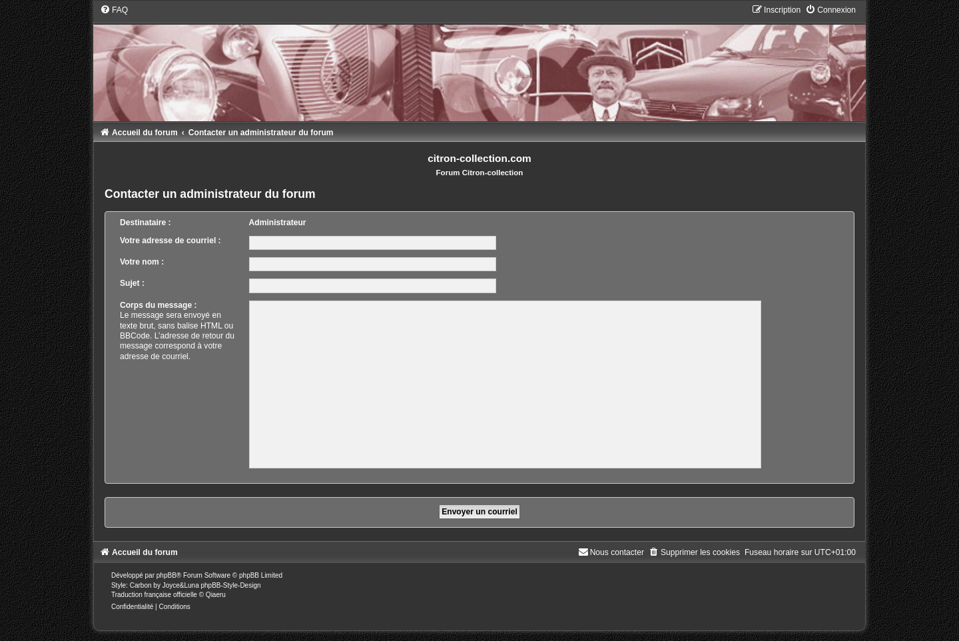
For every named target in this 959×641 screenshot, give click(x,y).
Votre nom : (142, 262)
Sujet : (132, 283)
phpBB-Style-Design (230, 585)
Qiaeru (216, 594)
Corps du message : (158, 305)
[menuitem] (114, 10)
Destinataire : (145, 222)
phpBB (166, 575)
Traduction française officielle (154, 594)
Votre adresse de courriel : (170, 240)
